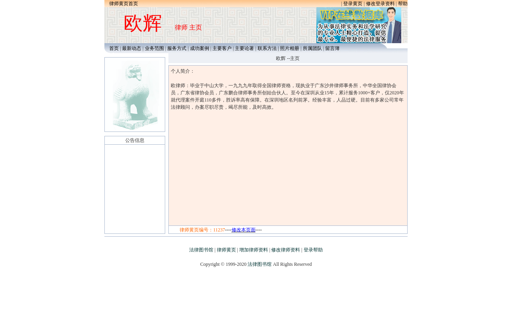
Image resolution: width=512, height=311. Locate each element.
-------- (243, 230)
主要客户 (222, 48)
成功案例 (199, 48)
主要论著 (244, 48)
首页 (112, 48)
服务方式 (176, 48)
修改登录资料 (380, 3)
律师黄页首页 (123, 3)
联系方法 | (269, 48)
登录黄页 (352, 3)
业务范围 (154, 48)
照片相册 (289, 48)
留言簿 (332, 48)
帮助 (403, 3)
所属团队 (312, 48)
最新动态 (131, 48)
